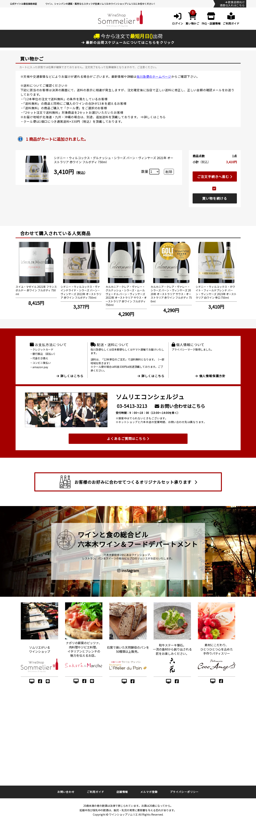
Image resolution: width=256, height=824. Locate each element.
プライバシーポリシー (184, 792)
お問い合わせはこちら (180, 406)
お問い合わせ (65, 792)
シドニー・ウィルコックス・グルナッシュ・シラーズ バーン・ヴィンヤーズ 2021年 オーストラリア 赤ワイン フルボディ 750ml (113, 160)
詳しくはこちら (155, 117)
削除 (168, 171)
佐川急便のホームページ (154, 76)
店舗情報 (122, 792)
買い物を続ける (214, 198)
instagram (128, 570)
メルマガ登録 (149, 792)
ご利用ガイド (95, 792)
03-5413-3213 (132, 406)
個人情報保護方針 (210, 376)
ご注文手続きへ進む (214, 176)
